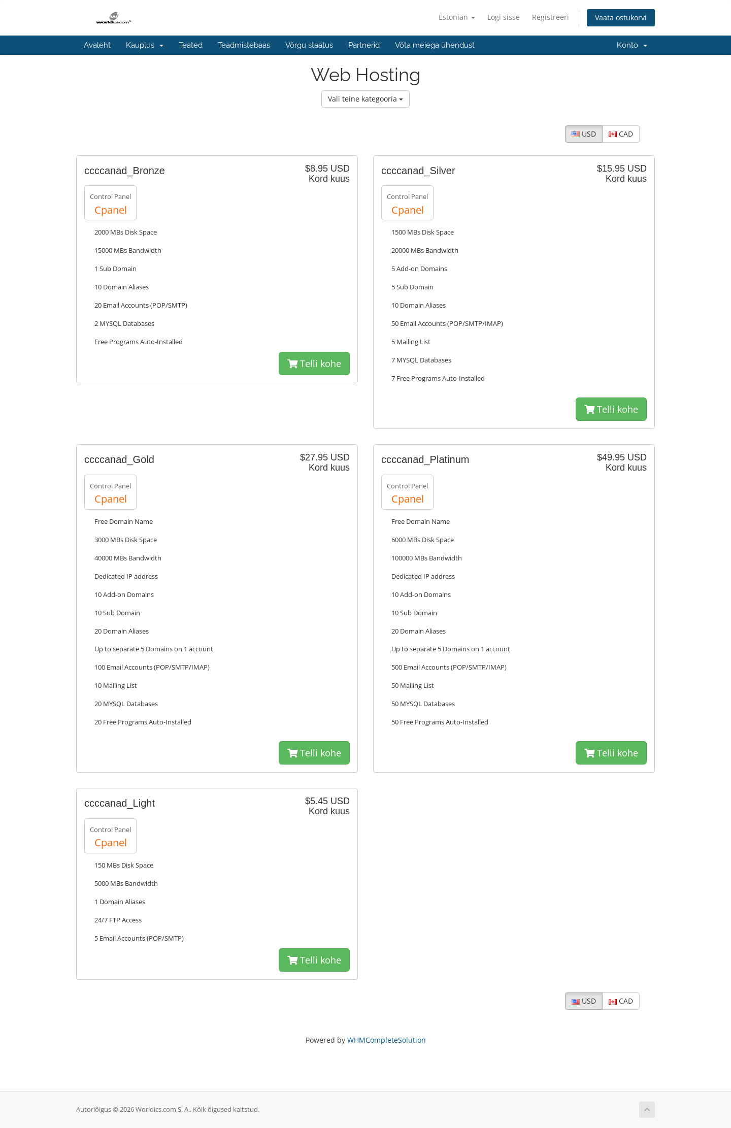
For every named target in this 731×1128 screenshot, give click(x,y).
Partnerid (364, 45)
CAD (621, 134)
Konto (632, 45)
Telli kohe (314, 363)
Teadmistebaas (244, 45)
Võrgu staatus (309, 45)
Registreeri (550, 17)
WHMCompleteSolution (386, 1040)
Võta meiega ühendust (435, 45)
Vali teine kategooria (365, 99)
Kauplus (144, 45)
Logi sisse (503, 17)
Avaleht (97, 45)
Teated (191, 45)
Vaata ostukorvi (621, 17)
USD (584, 134)
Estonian (457, 17)
